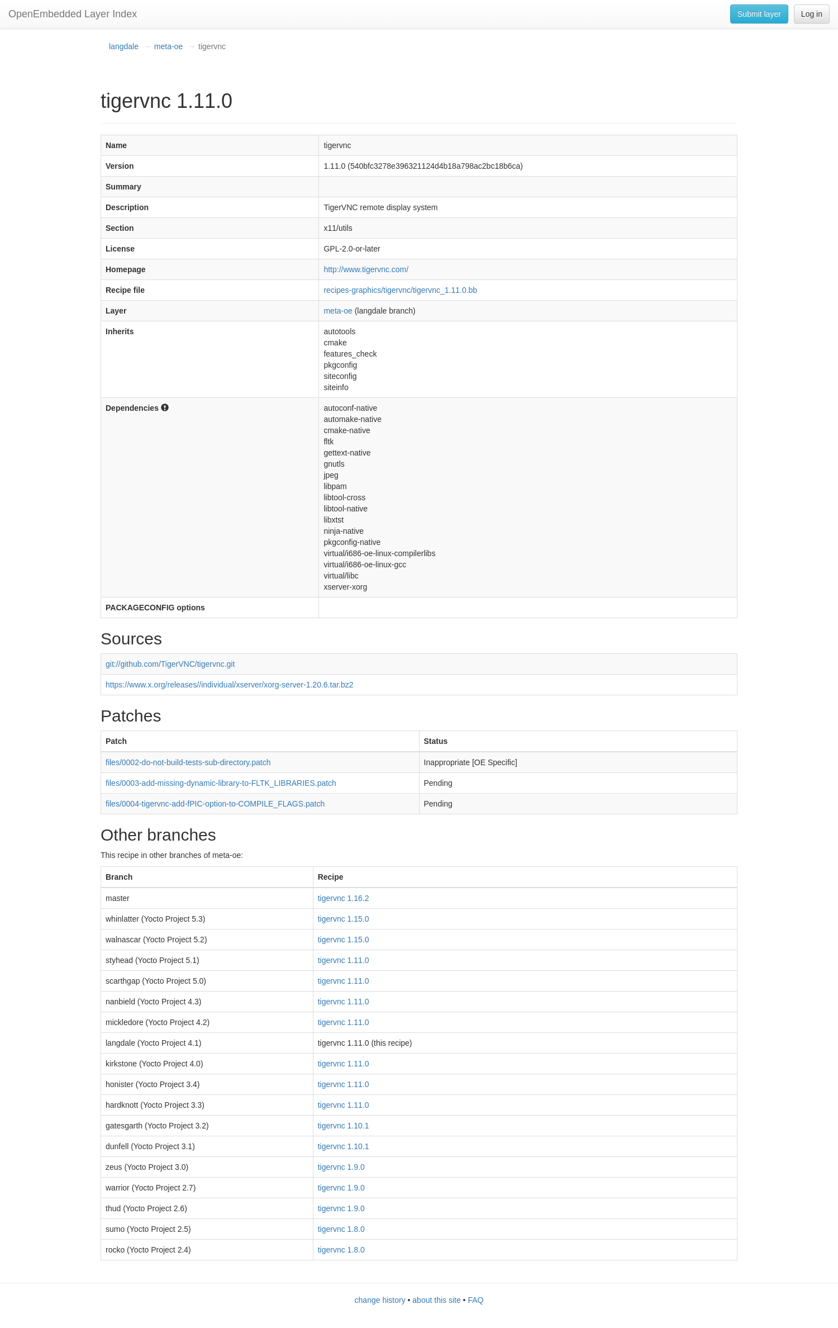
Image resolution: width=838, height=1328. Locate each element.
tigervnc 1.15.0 (343, 918)
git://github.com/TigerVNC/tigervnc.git (170, 664)
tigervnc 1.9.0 (341, 1167)
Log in (811, 14)
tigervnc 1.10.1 (343, 1125)
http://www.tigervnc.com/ (365, 269)
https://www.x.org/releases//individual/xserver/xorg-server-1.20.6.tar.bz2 (230, 684)
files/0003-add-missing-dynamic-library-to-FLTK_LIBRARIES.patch (221, 783)
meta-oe (168, 46)
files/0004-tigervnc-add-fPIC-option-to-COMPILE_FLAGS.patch (215, 803)
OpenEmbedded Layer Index (72, 14)
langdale (124, 46)
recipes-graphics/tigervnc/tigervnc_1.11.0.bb (400, 290)
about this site (436, 1300)
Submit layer (759, 14)
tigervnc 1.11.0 (343, 960)
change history (380, 1300)
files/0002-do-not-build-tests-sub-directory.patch (188, 762)
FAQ (475, 1300)
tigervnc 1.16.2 (343, 898)
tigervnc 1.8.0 (341, 1229)
